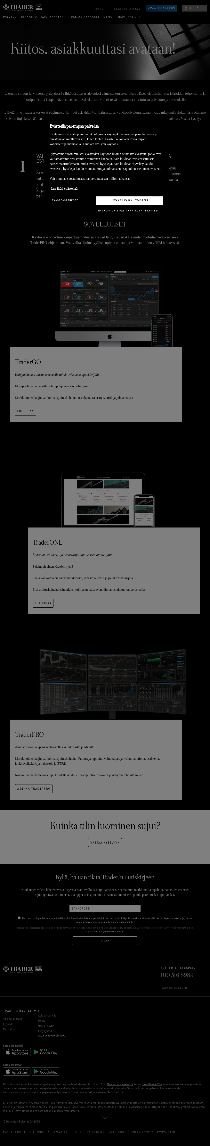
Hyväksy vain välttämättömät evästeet (128, 210)
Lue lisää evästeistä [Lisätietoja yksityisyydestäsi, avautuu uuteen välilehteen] (64, 188)
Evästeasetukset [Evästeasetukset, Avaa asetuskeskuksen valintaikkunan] (65, 200)
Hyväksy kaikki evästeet (129, 200)
